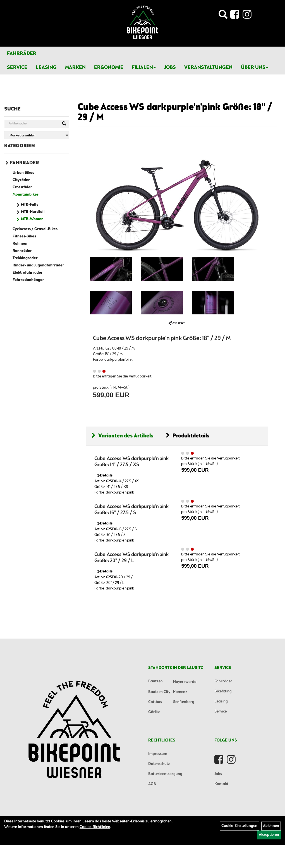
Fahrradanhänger (28, 280)
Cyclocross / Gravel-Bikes (35, 229)
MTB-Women (32, 219)
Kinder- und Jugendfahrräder (38, 265)
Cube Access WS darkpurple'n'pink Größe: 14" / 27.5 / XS (131, 461)
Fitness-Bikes (24, 236)
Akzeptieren (269, 834)
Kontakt (221, 784)
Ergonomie (108, 67)
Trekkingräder (25, 258)
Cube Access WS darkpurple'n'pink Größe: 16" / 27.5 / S (131, 509)
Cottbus (155, 702)
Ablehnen (271, 826)
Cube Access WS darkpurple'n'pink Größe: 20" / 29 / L (131, 557)
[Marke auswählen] (36, 135)
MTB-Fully (30, 204)
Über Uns (254, 67)
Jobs (170, 67)
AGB (152, 784)
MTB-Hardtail (33, 212)
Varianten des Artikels (122, 436)
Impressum (157, 754)
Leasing (46, 67)
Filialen (144, 67)
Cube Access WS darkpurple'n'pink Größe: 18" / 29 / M (175, 112)
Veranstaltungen (208, 67)
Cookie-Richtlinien (95, 827)
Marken (75, 67)
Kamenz (180, 692)
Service (17, 67)
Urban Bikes (23, 172)
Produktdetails (187, 436)
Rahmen (20, 243)
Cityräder (21, 180)
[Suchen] (64, 124)
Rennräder (22, 251)
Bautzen (155, 681)
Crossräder (22, 187)
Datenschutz (159, 764)
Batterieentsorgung (165, 774)
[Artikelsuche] (223, 16)
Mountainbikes (26, 194)
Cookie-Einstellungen (239, 826)
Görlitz (154, 712)
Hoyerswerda (185, 682)
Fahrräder (21, 53)
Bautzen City (159, 692)
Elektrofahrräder (28, 272)
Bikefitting (223, 691)
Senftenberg (183, 702)
